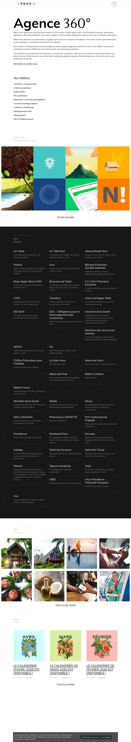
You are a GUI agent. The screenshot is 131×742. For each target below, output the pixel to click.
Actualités (28, 677)
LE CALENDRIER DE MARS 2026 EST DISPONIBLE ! (64, 669)
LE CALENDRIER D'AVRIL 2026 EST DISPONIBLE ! (27, 669)
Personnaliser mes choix (90, 737)
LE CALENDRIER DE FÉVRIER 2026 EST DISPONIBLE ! (100, 669)
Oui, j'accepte (106, 737)
